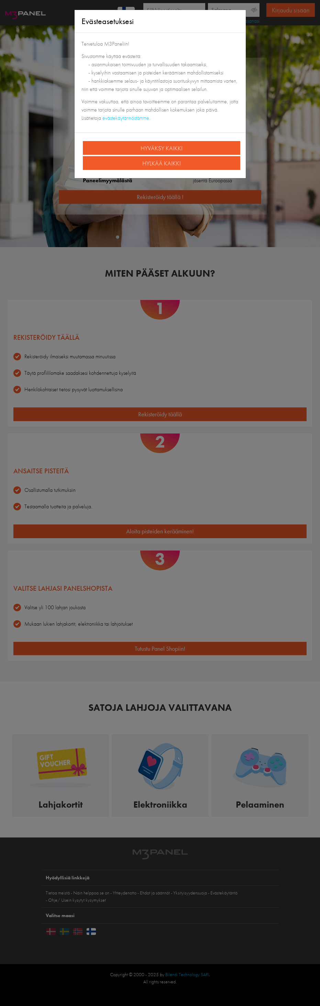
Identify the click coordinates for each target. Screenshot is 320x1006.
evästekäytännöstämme (125, 118)
